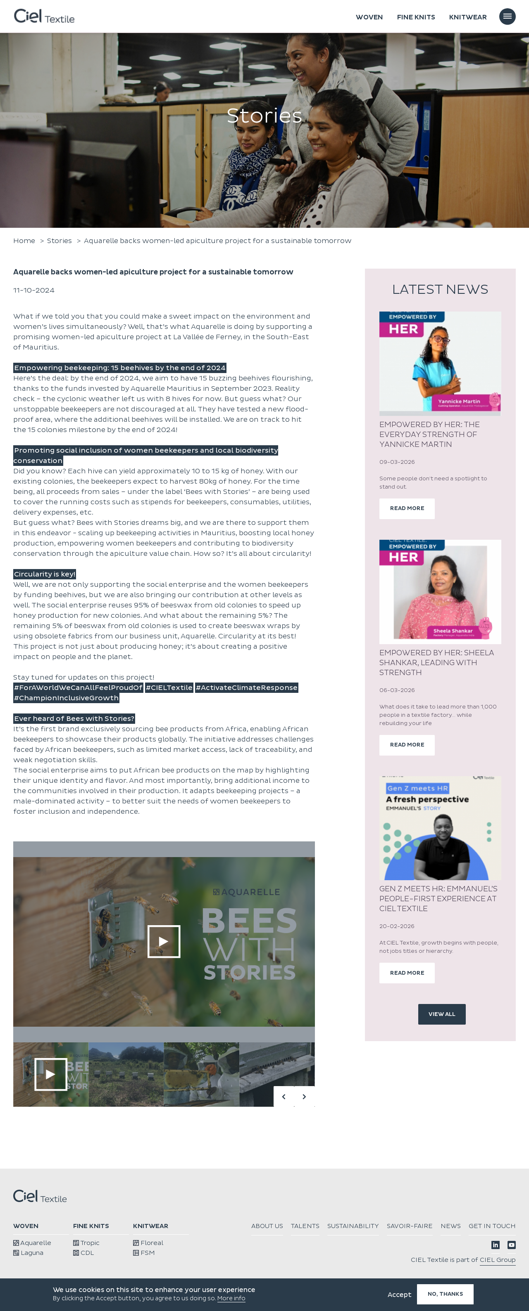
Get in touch (492, 1241)
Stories (60, 240)
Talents (356, 1226)
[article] (440, 416)
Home (24, 240)
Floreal (147, 1243)
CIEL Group (498, 1274)
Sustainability (405, 1226)
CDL (83, 1253)
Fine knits (416, 17)
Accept (400, 1295)
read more (408, 509)
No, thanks (445, 1294)
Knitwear (468, 17)
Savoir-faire (463, 1226)
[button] (304, 1096)
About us (317, 1226)
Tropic (86, 1243)
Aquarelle (32, 1243)
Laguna (28, 1253)
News (505, 1226)
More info (231, 1298)
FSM (144, 1253)
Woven (369, 17)
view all (442, 1016)
